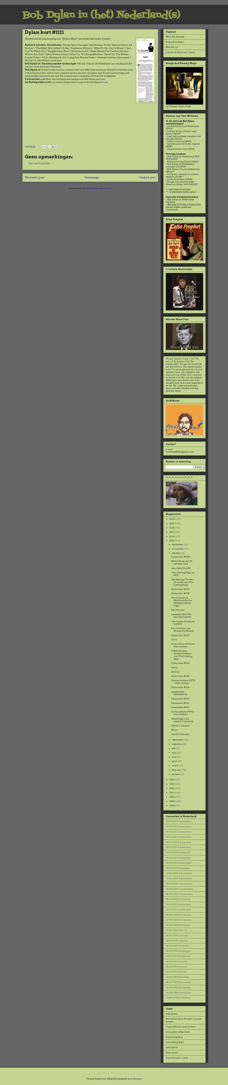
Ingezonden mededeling (179, 693)
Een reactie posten (39, 163)
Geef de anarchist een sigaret (183, 144)
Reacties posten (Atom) (99, 188)
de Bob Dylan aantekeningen (183, 126)
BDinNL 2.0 (172, 47)
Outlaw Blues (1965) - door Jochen (183, 713)
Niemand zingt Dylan (179, 161)
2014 (172, 779)
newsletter (172, 1047)
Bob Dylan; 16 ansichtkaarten (183, 169)
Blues (174, 730)
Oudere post (147, 177)
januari (176, 774)
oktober (176, 553)
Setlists (175, 672)
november (178, 548)
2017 (172, 532)
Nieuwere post (34, 177)
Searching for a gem (177, 1058)
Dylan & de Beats (175, 42)
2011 (171, 792)
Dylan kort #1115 (180, 676)
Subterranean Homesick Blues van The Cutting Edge (181, 655)
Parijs (174, 667)
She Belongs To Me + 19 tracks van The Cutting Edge (182, 582)
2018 (172, 527)
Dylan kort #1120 (180, 557)
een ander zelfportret (178, 1032)
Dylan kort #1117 (180, 635)
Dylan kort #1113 (180, 698)
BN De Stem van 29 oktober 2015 (181, 562)
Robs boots (172, 1052)
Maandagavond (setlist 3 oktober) (182, 720)
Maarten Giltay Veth (177, 184)
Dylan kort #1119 (180, 589)
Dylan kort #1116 (180, 663)
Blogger (137, 1078)
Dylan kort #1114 (180, 687)
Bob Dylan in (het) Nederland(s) (101, 15)
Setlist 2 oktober (180, 725)
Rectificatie (177, 610)
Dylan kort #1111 (180, 707)
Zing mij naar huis (177, 149)
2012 (172, 788)
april (175, 761)
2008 (172, 805)
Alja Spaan (172, 1013)
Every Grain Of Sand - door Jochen (183, 645)
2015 (172, 540)
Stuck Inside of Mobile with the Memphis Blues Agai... (181, 601)
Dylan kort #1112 (180, 703)
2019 (172, 523)
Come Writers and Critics (180, 1026)
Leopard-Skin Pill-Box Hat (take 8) (181, 615)
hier (102, 79)
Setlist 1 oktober (180, 734)
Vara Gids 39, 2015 (181, 568)
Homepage (92, 177)
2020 (172, 519)
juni (174, 752)
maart (175, 765)
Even (174, 639)
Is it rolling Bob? (175, 1042)
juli (174, 748)
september (178, 739)
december (178, 544)
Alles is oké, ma (175, 141)
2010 (172, 797)
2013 (172, 784)
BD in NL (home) (175, 36)
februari (176, 770)
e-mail (169, 449)
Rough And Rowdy (177, 181)
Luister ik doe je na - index (180, 52)
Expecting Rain (174, 1037)
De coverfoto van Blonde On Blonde (182, 629)
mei (174, 757)
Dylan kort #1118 (180, 593)
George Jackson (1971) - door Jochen (183, 681)
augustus (177, 744)
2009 (172, 801)
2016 (172, 536)
